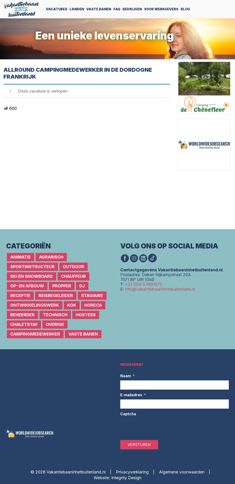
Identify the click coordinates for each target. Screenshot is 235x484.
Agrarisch (51, 257)
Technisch (55, 314)
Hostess (86, 314)
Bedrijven (132, 9)
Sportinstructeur (32, 266)
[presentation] (155, 427)
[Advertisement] (205, 200)
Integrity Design (126, 477)
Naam (127, 376)
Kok (71, 305)
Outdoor (73, 266)
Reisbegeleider (56, 295)
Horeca (93, 305)
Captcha (128, 414)
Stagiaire (92, 295)
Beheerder (22, 314)
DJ (82, 285)
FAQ (116, 9)
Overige (55, 324)
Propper (61, 285)
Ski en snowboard (31, 276)
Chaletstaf (24, 324)
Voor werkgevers (161, 9)
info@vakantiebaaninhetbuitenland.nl (160, 289)
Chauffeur (73, 276)
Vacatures (56, 9)
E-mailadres (133, 395)
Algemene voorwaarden (181, 472)
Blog (185, 9)
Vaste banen (83, 334)
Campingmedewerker (35, 334)
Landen (77, 9)
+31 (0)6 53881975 (143, 284)
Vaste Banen (98, 9)
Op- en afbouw (27, 285)
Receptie (20, 295)
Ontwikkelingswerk (34, 305)
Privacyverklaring (132, 472)
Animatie (20, 257)
